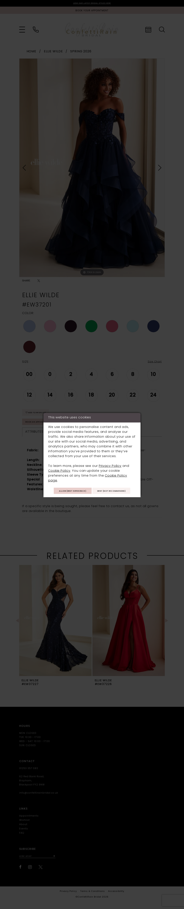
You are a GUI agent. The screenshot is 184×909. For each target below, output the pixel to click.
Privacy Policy (110, 459)
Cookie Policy (59, 464)
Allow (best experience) (92, 486)
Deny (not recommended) (92, 496)
